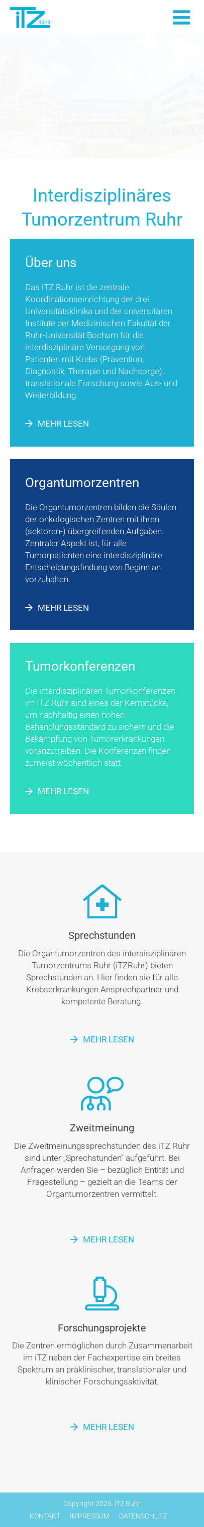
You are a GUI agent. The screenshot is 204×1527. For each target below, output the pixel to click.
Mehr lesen (63, 424)
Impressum (90, 1516)
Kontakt (45, 1516)
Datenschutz (143, 1516)
